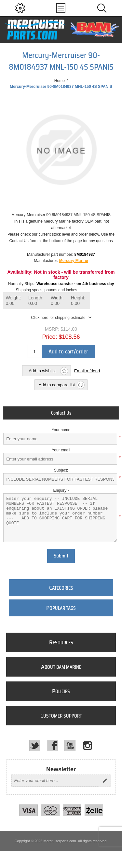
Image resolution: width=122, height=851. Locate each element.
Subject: (61, 470)
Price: (49, 336)
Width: (57, 300)
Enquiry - (61, 490)
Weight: (13, 300)
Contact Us (61, 413)
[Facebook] (52, 745)
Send (105, 781)
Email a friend (87, 370)
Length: (36, 300)
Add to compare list (57, 384)
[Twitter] (35, 745)
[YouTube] (70, 745)
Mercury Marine (73, 260)
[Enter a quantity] (35, 351)
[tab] (61, 412)
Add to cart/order (68, 351)
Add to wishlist (42, 370)
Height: (78, 300)
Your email (61, 450)
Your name (61, 430)
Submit (61, 556)
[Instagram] (87, 745)
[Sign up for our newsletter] (55, 781)
